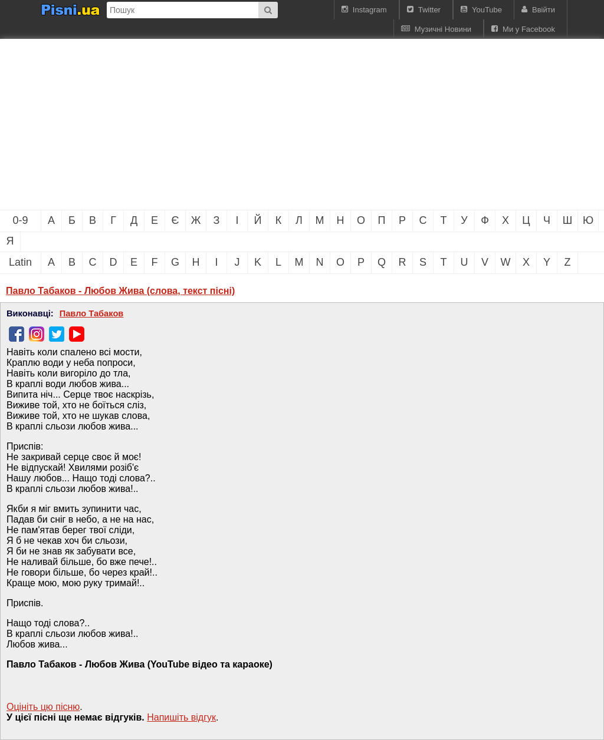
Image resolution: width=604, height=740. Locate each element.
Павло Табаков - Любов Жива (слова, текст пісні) (120, 291)
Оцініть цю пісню (43, 707)
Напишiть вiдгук (181, 717)
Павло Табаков (92, 313)
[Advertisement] (200, 124)
